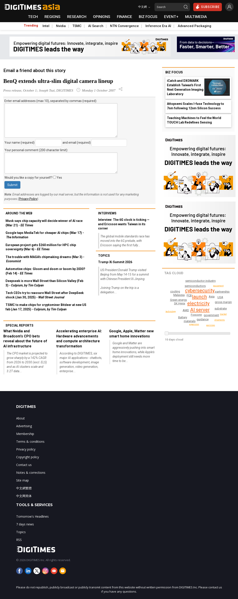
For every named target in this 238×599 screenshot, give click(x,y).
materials (189, 321)
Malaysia (182, 307)
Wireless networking (186, 286)
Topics (104, 255)
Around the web (19, 213)
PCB (211, 296)
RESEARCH (76, 16)
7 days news (25, 524)
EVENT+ (171, 16)
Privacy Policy (28, 199)
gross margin (223, 302)
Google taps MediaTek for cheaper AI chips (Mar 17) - (45, 235)
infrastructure (179, 300)
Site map (22, 480)
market (223, 314)
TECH (33, 16)
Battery (182, 317)
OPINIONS (101, 16)
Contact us (24, 465)
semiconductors (179, 312)
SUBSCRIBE (207, 6)
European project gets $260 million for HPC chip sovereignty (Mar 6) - (41, 247)
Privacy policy (25, 449)
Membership (25, 434)
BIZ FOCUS (148, 16)
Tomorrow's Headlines (32, 516)
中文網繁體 (24, 488)
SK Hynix (185, 297)
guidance (203, 319)
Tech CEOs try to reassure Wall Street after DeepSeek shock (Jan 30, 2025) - (45, 295)
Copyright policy (27, 457)
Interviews (107, 213)
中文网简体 (24, 496)
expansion (170, 297)
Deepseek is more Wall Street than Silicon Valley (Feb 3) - (44, 283)
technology (220, 320)
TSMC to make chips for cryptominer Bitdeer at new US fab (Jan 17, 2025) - (46, 307)
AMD (220, 297)
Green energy (179, 304)
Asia (212, 300)
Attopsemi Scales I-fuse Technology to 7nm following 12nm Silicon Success (195, 106)
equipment (219, 286)
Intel (46, 26)
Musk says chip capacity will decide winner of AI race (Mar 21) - (44, 223)
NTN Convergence (124, 26)
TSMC (76, 26)
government (211, 315)
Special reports (19, 325)
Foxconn (196, 314)
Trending (31, 25)
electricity (199, 303)
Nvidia (61, 26)
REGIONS (52, 16)
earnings (175, 291)
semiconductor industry (201, 280)
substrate (221, 308)
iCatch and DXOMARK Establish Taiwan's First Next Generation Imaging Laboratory (185, 87)
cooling (223, 291)
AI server (200, 310)
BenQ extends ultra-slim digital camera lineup (58, 81)
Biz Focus (174, 72)
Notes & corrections (30, 472)
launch (199, 297)
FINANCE (124, 16)
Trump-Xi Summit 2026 (115, 262)
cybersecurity (200, 290)
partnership (202, 325)
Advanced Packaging (194, 26)
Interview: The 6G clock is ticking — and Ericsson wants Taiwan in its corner (123, 224)
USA (182, 290)
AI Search (95, 26)
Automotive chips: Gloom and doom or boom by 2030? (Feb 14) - (45, 271)
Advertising (24, 426)
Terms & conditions (30, 441)
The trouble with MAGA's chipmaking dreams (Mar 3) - (45, 259)
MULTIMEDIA (196, 16)
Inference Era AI (158, 26)
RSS (19, 540)
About (20, 418)
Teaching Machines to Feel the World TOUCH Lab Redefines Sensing (194, 120)
